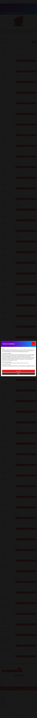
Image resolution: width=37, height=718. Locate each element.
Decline (18, 373)
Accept (18, 371)
